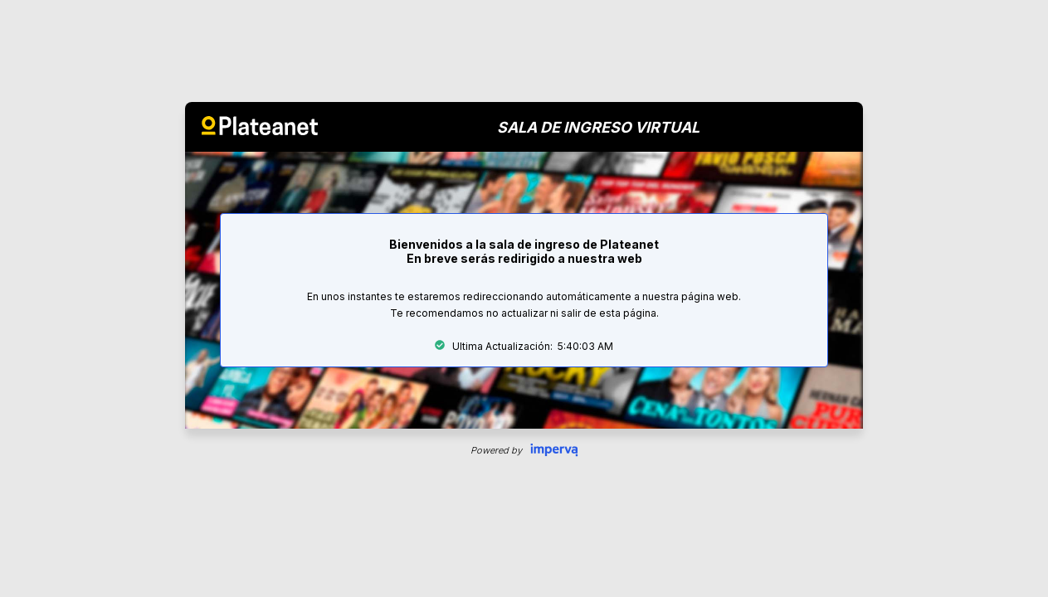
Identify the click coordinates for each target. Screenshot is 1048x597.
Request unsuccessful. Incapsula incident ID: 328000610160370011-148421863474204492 (524, 298)
